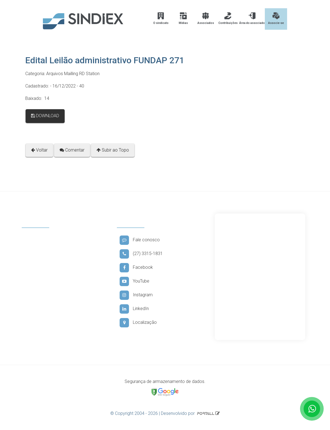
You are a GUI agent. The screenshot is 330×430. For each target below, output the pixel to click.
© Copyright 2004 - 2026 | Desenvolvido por (162, 413)
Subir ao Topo (113, 150)
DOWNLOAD (45, 115)
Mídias (183, 18)
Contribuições (228, 18)
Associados (205, 18)
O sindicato (161, 18)
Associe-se (276, 18)
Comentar (72, 150)
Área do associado (252, 18)
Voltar (39, 150)
